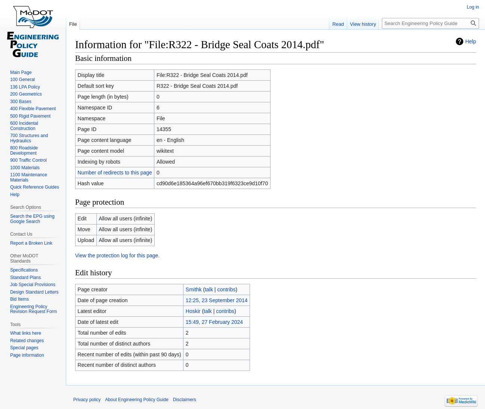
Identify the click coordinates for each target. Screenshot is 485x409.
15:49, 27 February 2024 (214, 322)
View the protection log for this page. (117, 255)
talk (209, 289)
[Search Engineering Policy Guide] (430, 23)
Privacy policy (87, 399)
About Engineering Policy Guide (136, 399)
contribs (226, 289)
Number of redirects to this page (115, 173)
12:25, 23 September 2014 (217, 300)
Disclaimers (184, 399)
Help (470, 41)
